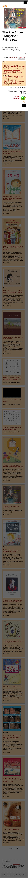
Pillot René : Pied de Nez (10, 80)
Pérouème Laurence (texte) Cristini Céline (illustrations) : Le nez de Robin (13, 78)
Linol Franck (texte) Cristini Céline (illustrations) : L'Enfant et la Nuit (11, 70)
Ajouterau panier (16, 97)
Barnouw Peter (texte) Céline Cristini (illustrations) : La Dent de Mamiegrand (12, 84)
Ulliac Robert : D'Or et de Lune (11, 65)
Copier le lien (22, 58)
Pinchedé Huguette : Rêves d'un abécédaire (14, 68)
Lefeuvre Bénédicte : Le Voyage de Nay (13, 76)
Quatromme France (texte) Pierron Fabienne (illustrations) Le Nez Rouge (14, 82)
